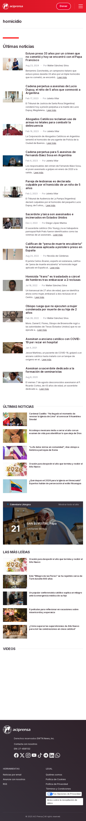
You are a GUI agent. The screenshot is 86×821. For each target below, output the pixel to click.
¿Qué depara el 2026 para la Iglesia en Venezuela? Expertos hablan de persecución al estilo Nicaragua (53, 483)
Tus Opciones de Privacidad (63, 794)
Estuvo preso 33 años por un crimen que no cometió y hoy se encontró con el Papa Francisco (54, 57)
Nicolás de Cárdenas (58, 256)
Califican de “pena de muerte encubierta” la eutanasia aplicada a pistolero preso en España (54, 247)
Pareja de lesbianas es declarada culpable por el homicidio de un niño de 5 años (53, 185)
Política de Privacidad (57, 784)
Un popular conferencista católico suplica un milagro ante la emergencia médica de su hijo (54, 595)
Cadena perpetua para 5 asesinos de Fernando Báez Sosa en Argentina (51, 153)
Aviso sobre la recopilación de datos (62, 801)
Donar (63, 6)
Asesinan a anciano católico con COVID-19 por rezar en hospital (53, 340)
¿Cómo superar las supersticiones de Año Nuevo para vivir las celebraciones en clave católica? (56, 628)
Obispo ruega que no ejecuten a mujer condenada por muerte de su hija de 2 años (51, 309)
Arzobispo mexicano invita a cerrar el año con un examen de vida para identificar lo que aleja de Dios (54, 433)
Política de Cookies (56, 779)
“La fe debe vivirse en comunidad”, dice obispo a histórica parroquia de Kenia (53, 448)
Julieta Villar (53, 98)
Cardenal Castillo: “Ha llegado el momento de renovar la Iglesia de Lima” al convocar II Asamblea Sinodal (56, 416)
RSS (5, 784)
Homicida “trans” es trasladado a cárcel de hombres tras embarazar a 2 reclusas (53, 278)
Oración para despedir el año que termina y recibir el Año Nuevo (55, 465)
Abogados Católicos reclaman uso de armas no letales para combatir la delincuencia (51, 122)
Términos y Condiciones (58, 788)
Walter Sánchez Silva (58, 65)
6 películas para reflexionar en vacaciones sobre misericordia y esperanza (55, 611)
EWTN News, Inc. (45, 738)
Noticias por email (12, 774)
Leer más (62, 77)
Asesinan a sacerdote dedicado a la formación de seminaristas (50, 370)
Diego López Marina (56, 223)
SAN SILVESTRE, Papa (42, 523)
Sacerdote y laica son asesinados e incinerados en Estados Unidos (49, 215)
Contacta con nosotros (25, 744)
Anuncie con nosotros (14, 779)
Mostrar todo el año (68, 504)
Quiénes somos (54, 774)
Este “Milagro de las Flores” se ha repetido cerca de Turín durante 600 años (55, 577)
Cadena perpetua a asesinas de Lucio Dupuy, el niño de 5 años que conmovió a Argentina (53, 89)
